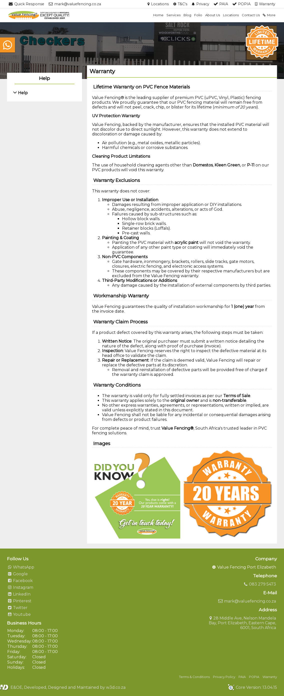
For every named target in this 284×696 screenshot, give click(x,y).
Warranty (269, 677)
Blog (187, 15)
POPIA (254, 677)
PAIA (242, 677)
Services (173, 15)
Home (158, 15)
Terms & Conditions (194, 677)
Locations (231, 15)
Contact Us (251, 15)
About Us (212, 15)
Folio (198, 15)
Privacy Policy (224, 677)
